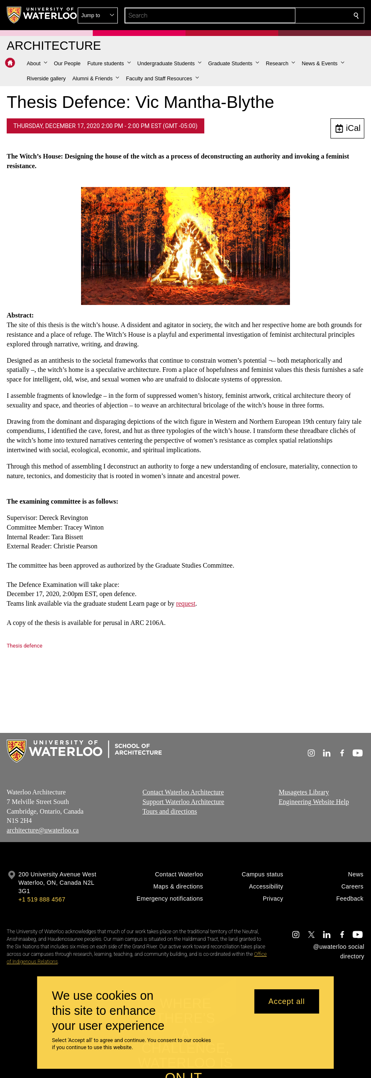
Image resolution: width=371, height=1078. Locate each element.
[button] (295, 15)
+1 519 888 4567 (41, 899)
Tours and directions (169, 810)
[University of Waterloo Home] (42, 15)
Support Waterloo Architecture (183, 801)
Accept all (287, 1001)
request (185, 603)
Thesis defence (24, 646)
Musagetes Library (304, 792)
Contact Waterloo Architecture (183, 792)
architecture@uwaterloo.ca (43, 830)
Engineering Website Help (314, 801)
